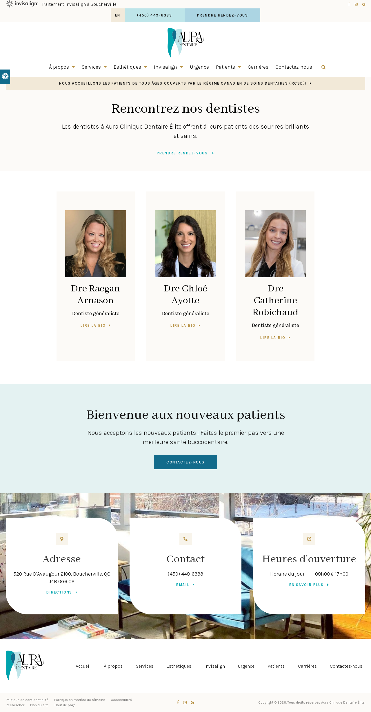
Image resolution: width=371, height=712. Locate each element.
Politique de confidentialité (27, 700)
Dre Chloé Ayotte (185, 295)
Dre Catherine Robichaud (275, 301)
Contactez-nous (293, 67)
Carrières (258, 67)
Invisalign (165, 67)
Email (182, 585)
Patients (225, 67)
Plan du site (39, 705)
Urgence (199, 67)
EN (117, 15)
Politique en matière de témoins (79, 700)
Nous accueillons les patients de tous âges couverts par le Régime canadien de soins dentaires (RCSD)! (182, 83)
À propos (59, 67)
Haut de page (65, 705)
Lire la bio (93, 325)
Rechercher (15, 705)
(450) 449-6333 (185, 574)
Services (91, 67)
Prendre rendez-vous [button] (222, 15)
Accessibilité (121, 700)
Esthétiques (127, 67)
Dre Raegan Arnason (95, 295)
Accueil (83, 666)
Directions (59, 592)
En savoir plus (306, 585)
